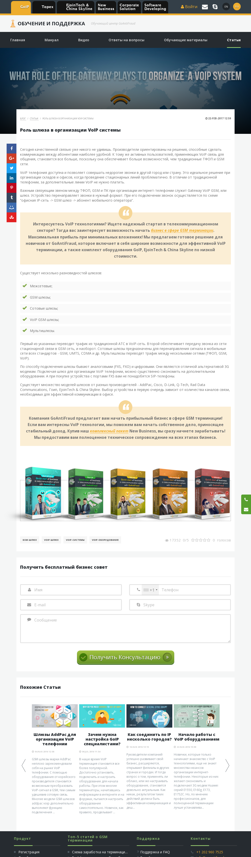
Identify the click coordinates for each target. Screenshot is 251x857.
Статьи (34, 118)
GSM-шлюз (30, 539)
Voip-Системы (75, 539)
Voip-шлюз (51, 539)
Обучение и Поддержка (51, 23)
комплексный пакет (109, 431)
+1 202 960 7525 (209, 852)
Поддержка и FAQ (155, 852)
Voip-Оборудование (105, 539)
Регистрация (28, 852)
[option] (54, 759)
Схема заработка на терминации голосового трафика (117, 852)
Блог (23, 118)
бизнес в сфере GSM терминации (182, 231)
